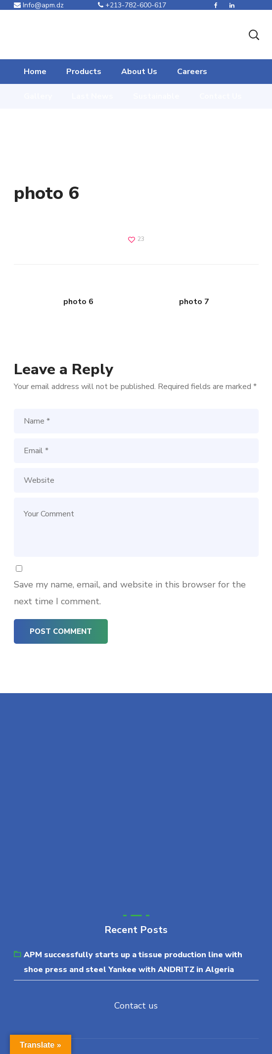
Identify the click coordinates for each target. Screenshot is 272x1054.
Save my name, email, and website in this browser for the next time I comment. (130, 593)
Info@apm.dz (39, 5)
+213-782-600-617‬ (132, 5)
